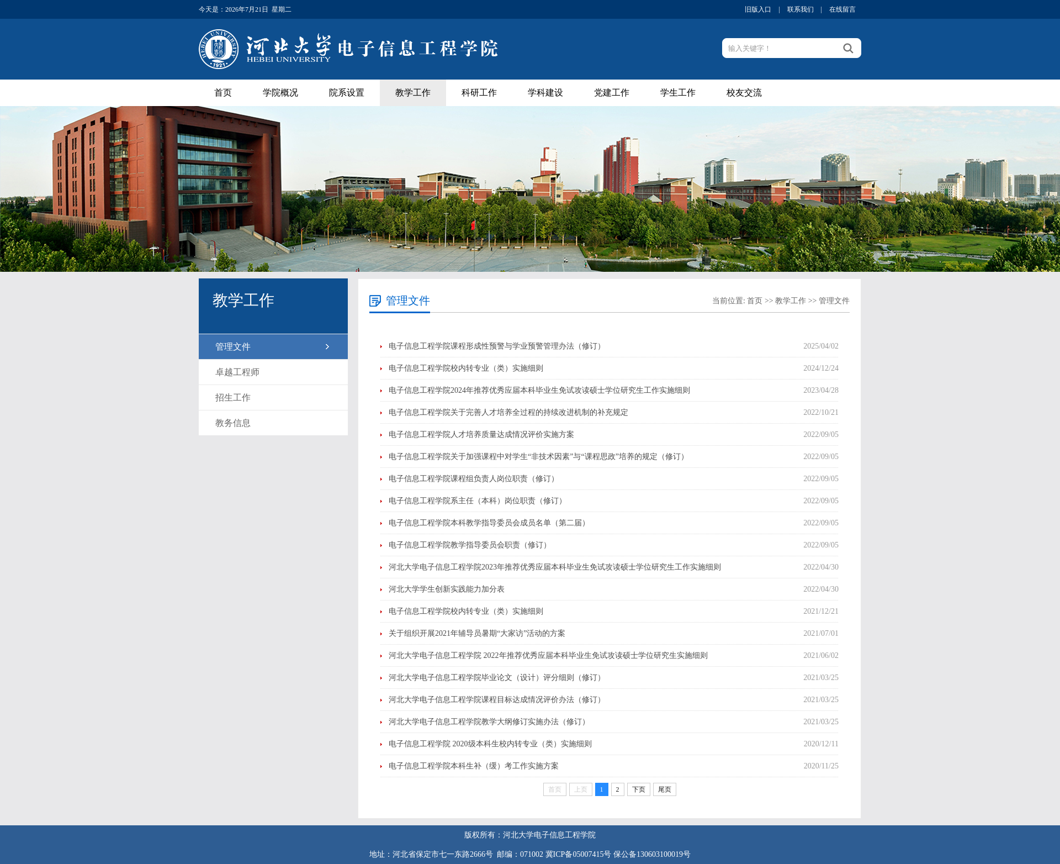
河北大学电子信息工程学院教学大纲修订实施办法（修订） (489, 722)
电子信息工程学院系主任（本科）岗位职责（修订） (477, 501)
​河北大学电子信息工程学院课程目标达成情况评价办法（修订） (497, 700)
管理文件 (233, 346)
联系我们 (800, 9)
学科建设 (545, 92)
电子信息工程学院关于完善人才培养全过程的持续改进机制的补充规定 (508, 412)
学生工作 (678, 92)
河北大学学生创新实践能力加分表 (447, 589)
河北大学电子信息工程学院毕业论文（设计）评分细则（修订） (497, 677)
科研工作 (479, 92)
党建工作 (611, 92)
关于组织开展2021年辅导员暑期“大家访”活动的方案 (477, 633)
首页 (223, 92)
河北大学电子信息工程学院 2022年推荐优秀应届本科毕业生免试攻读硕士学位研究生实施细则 (548, 655)
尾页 (664, 789)
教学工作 (413, 92)
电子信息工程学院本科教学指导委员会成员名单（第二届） (489, 523)
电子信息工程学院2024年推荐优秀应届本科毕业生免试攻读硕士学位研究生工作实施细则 (539, 390)
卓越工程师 (237, 372)
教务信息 (233, 423)
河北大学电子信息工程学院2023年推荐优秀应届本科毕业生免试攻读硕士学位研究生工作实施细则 (555, 567)
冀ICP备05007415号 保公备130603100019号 (618, 854)
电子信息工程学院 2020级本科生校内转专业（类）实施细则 (490, 744)
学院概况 (280, 92)
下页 (638, 789)
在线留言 (842, 9)
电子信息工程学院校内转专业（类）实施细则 (466, 368)
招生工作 (233, 397)
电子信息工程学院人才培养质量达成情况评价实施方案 (481, 434)
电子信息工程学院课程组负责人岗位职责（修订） (474, 479)
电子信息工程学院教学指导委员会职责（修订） (470, 545)
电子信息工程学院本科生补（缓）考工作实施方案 (474, 766)
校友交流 (744, 92)
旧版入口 (758, 9)
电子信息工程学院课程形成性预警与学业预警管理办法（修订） (497, 346)
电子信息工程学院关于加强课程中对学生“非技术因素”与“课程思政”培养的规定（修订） (538, 456)
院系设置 (346, 92)
